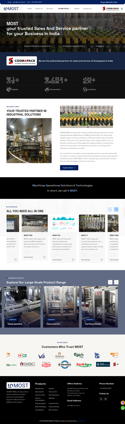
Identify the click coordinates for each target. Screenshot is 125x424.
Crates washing (54, 407)
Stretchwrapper (40, 403)
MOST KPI (70, 235)
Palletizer (52, 398)
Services (49, 9)
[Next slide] (110, 209)
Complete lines (54, 403)
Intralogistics (39, 410)
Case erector (54, 323)
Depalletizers (39, 388)
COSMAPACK (13, 319)
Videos (76, 9)
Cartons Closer (94, 323)
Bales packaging (40, 407)
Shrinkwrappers (54, 395)
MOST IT (98, 235)
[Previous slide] (116, 209)
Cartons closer (40, 395)
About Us (39, 9)
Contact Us (87, 9)
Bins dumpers (53, 410)
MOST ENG (13, 235)
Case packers (16, 323)
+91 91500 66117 (36, 2)
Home (30, 9)
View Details (13, 260)
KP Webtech (81, 421)
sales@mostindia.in (19, 2)
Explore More (69, 168)
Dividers (51, 388)
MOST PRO (41, 235)
